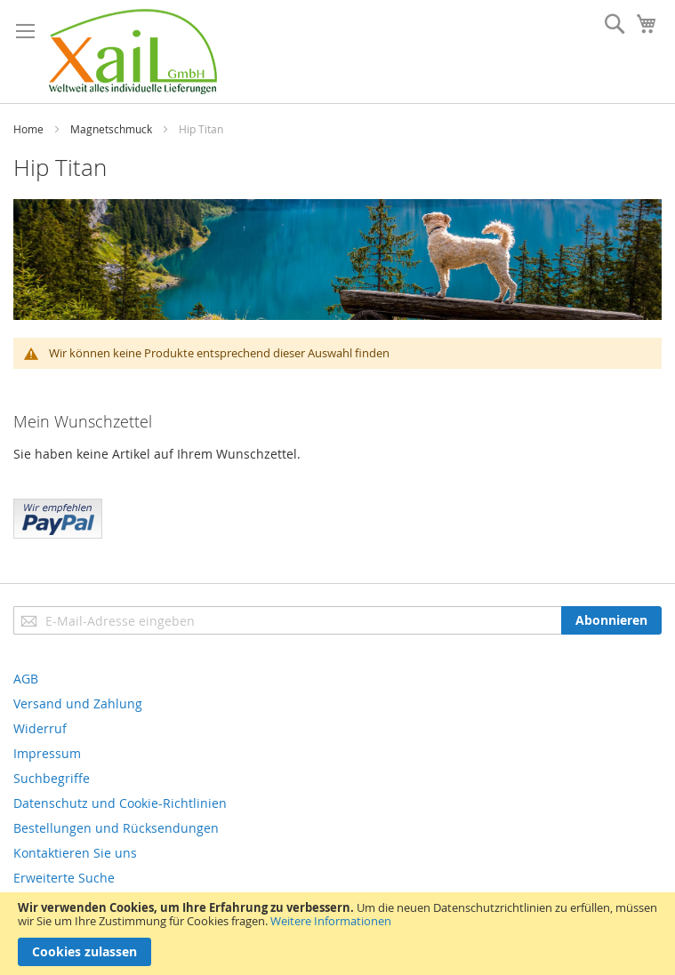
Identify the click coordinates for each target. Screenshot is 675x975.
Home (28, 129)
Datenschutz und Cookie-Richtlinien (120, 803)
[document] (337, 933)
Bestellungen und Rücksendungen (116, 827)
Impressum (47, 753)
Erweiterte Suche (64, 877)
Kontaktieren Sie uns (75, 852)
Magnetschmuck (111, 129)
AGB (25, 678)
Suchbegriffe (51, 778)
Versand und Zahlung (77, 703)
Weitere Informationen (330, 921)
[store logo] (133, 51)
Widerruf (40, 728)
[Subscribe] (611, 620)
